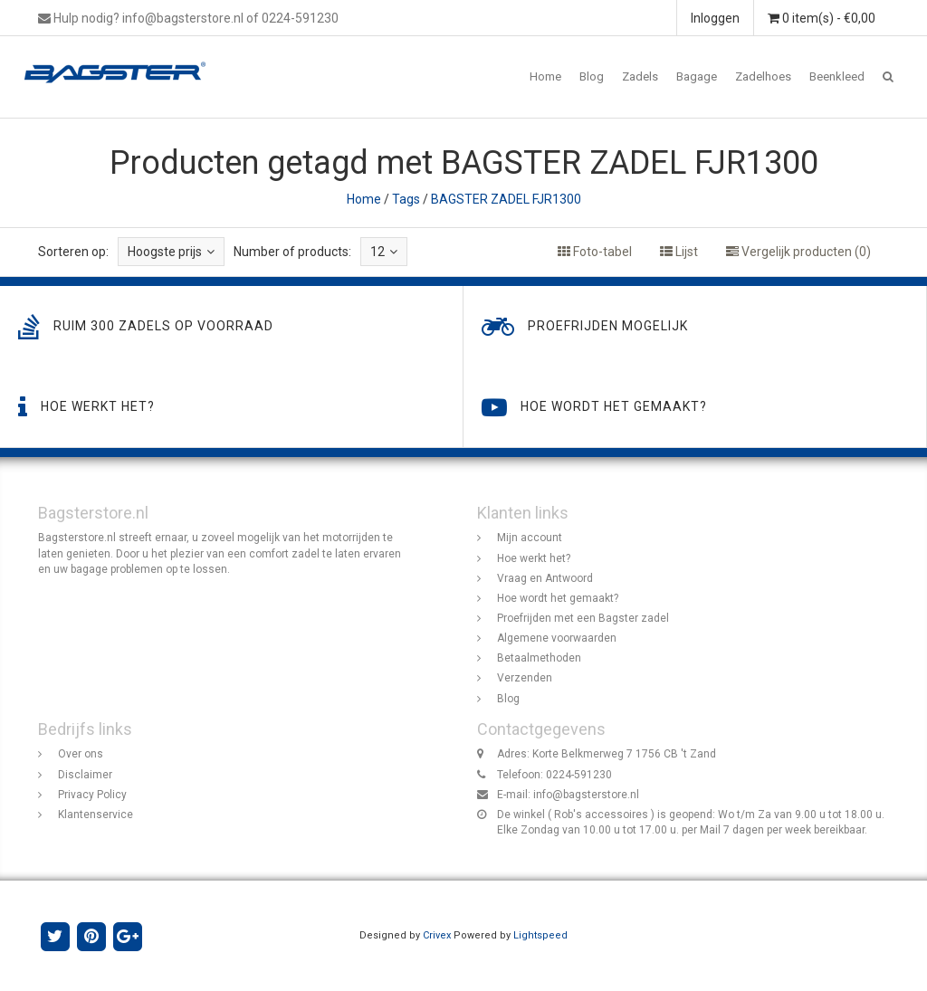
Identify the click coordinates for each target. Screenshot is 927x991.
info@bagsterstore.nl (586, 794)
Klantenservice (95, 814)
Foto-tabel (595, 251)
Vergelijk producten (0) (798, 251)
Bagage (696, 76)
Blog (591, 76)
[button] (888, 77)
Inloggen (715, 18)
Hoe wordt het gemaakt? (557, 598)
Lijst (679, 251)
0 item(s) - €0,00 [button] (821, 18)
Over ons (80, 754)
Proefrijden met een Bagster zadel (583, 618)
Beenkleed (837, 76)
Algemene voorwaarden (556, 638)
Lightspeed (540, 935)
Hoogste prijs (171, 251)
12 (383, 251)
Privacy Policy (92, 794)
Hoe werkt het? (533, 558)
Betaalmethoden (539, 658)
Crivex (437, 935)
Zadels (640, 76)
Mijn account (529, 537)
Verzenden (524, 678)
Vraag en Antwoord (545, 578)
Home (545, 76)
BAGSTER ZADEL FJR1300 (506, 199)
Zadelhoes (763, 76)
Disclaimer (85, 774)
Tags (406, 199)
